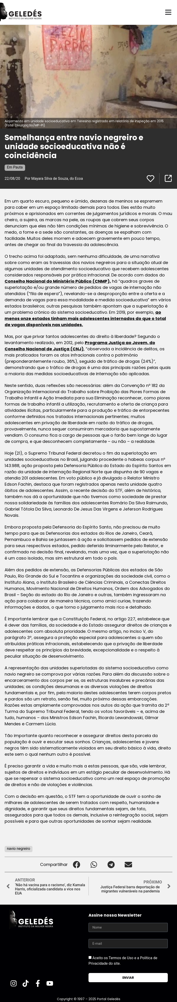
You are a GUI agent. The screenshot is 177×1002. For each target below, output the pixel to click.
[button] (76, 864)
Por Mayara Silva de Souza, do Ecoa (54, 178)
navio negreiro (18, 848)
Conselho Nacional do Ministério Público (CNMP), (58, 281)
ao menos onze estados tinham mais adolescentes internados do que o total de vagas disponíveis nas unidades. (85, 318)
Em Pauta (15, 167)
